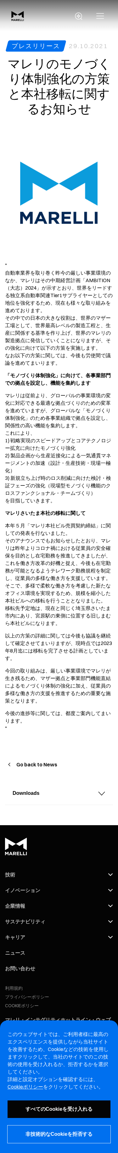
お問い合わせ (20, 968)
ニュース (15, 953)
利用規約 (14, 988)
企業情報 (15, 906)
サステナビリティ (25, 921)
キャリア (15, 937)
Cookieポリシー (25, 1087)
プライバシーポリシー (27, 997)
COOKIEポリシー (22, 1005)
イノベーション (22, 890)
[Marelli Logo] (17, 19)
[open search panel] (78, 16)
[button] (100, 16)
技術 (10, 874)
